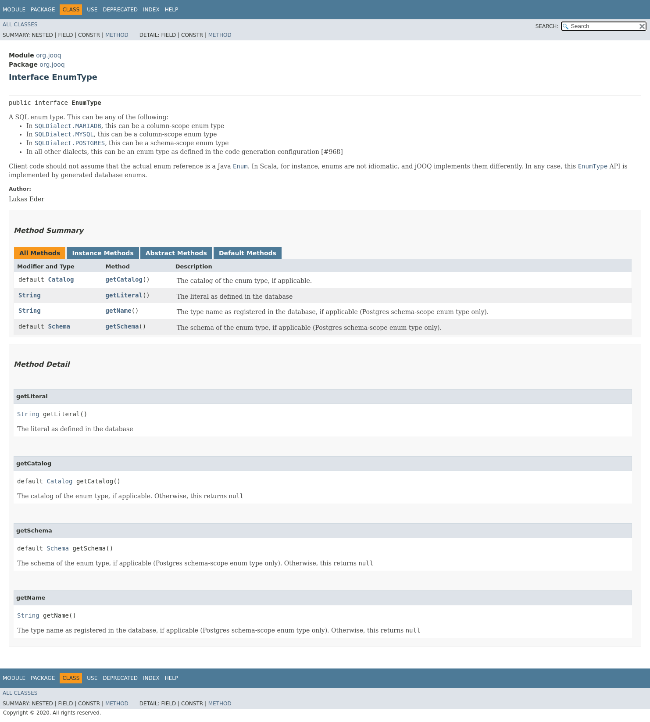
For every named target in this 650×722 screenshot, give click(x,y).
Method (117, 35)
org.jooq (48, 55)
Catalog (61, 279)
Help (172, 10)
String (29, 295)
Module (14, 10)
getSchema (122, 326)
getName (119, 310)
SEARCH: (547, 26)
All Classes (20, 24)
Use (92, 10)
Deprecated (120, 10)
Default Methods (247, 253)
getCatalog (124, 279)
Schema (59, 326)
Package (43, 10)
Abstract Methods (176, 253)
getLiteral (124, 295)
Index (151, 10)
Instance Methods (102, 253)
